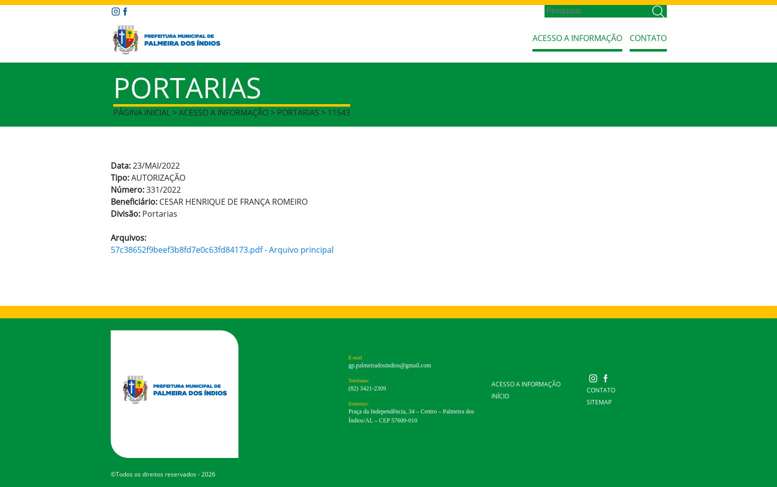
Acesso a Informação (577, 38)
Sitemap (599, 402)
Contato (648, 38)
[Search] (597, 11)
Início (500, 396)
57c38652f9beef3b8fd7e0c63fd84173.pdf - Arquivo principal (222, 249)
